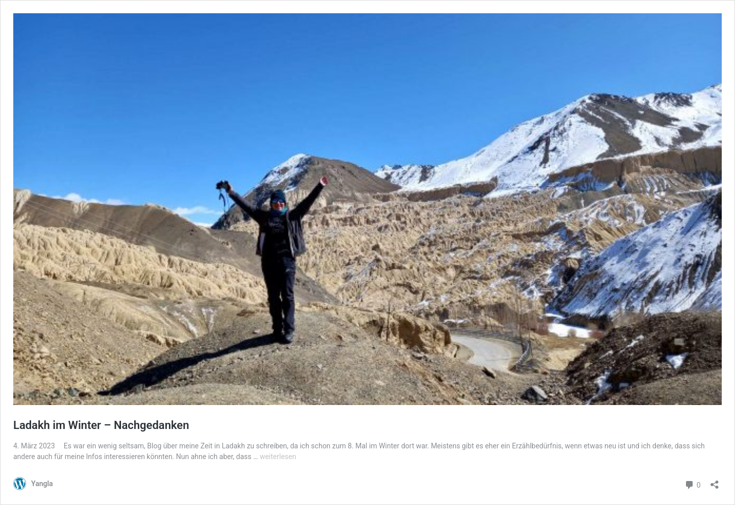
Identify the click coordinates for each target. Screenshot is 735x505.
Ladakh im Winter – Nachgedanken (101, 425)
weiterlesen (278, 456)
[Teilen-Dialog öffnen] (714, 481)
